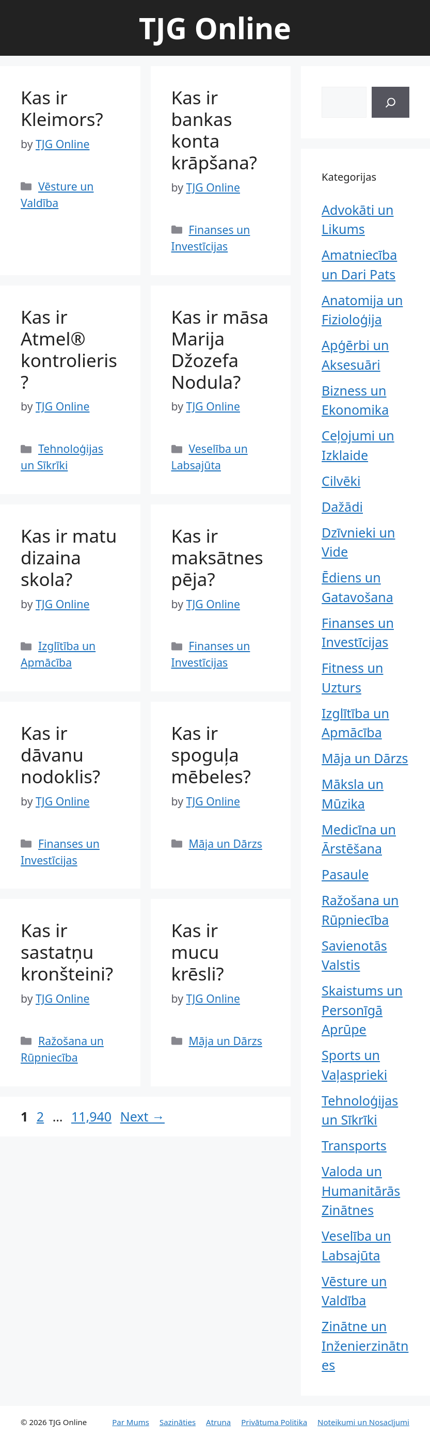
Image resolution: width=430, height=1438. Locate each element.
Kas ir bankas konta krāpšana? (214, 130)
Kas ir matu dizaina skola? (69, 557)
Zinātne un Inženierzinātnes (365, 1345)
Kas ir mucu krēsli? (197, 952)
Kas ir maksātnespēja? (217, 557)
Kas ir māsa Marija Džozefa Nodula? (220, 349)
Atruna (218, 1422)
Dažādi (342, 506)
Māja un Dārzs (225, 843)
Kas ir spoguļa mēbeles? (211, 754)
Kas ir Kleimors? (62, 108)
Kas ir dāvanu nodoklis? (60, 754)
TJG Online (215, 28)
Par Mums (130, 1422)
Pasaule (345, 874)
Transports (354, 1145)
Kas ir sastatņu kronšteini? (67, 952)
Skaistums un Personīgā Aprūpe (362, 1010)
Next (142, 1116)
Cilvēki (341, 480)
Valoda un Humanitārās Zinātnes (361, 1190)
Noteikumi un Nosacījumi (363, 1422)
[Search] (390, 102)
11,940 (91, 1116)
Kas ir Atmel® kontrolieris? (69, 349)
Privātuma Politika (274, 1422)
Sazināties (178, 1422)
